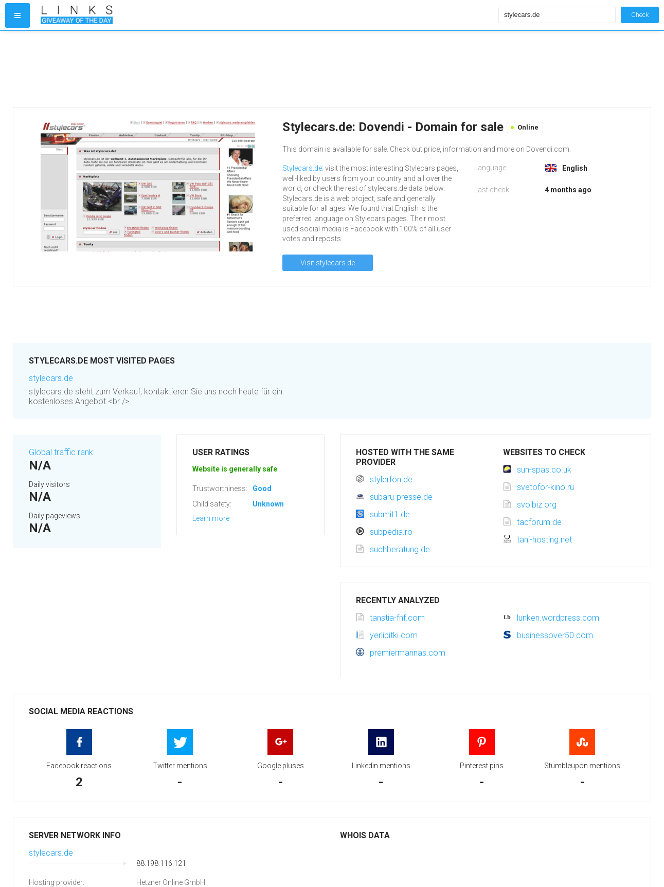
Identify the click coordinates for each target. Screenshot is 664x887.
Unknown (268, 504)
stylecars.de (51, 378)
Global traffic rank (61, 452)
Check (640, 15)
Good (262, 488)
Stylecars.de (302, 168)
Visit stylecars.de (327, 263)
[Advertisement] (267, 69)
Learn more (210, 518)
